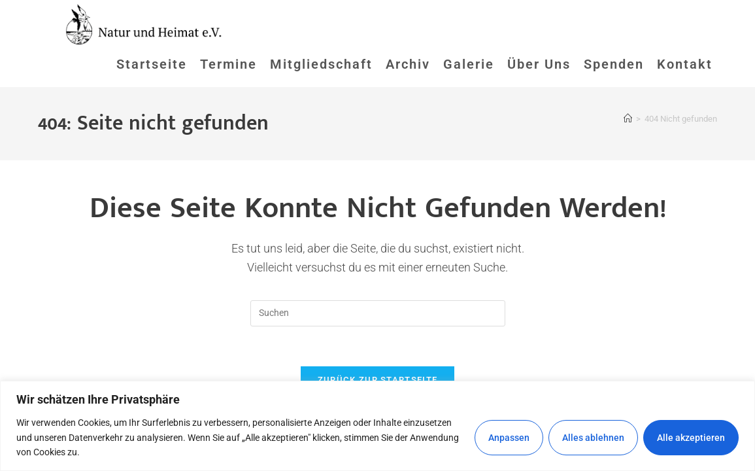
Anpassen (508, 437)
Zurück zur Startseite (377, 380)
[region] (377, 426)
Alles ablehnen (593, 437)
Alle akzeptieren (691, 437)
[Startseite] (628, 119)
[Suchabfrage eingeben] (377, 313)
